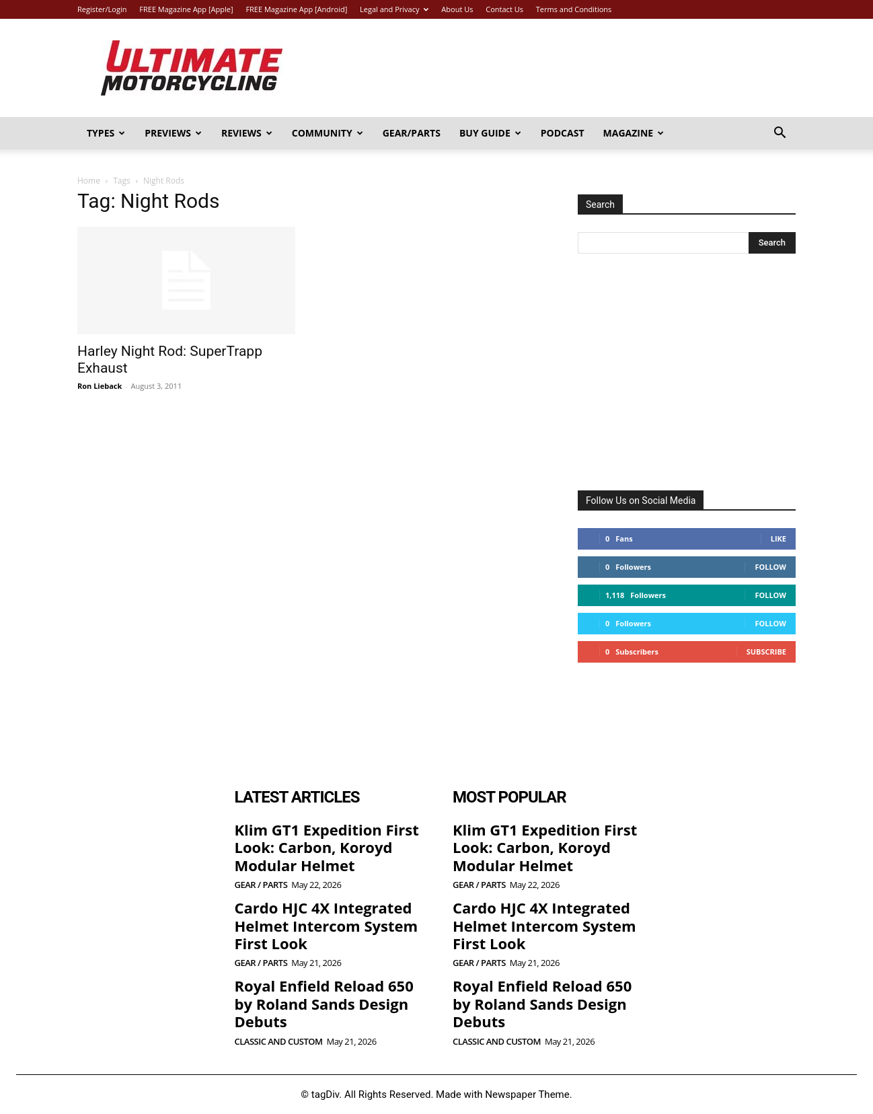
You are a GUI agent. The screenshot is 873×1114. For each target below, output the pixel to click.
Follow (770, 567)
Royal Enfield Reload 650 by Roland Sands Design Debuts (324, 1003)
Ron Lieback (99, 386)
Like (778, 538)
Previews (173, 132)
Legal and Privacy (394, 9)
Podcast (562, 132)
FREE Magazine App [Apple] (186, 9)
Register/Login (101, 9)
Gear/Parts (412, 132)
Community (327, 132)
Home (88, 180)
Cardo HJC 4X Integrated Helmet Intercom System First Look (326, 925)
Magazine (634, 132)
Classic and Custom (279, 1041)
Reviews (246, 132)
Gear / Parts (261, 885)
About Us (457, 9)
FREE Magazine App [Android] (296, 9)
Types (106, 132)
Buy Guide (490, 132)
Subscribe (766, 651)
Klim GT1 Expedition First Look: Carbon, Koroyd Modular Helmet (327, 847)
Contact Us (504, 9)
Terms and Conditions (574, 9)
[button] (779, 134)
